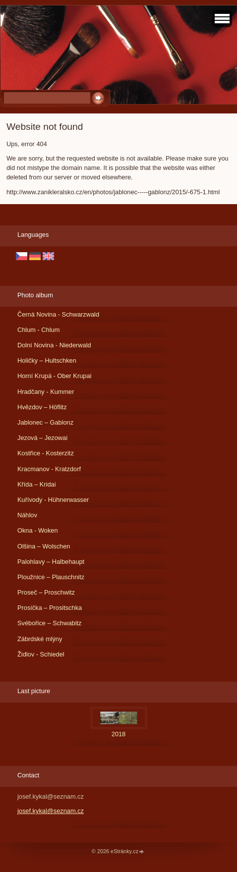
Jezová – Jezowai (42, 437)
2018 (118, 734)
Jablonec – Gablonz (45, 422)
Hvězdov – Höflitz (42, 407)
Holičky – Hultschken (46, 360)
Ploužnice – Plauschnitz (50, 577)
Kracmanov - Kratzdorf (49, 469)
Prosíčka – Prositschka (49, 607)
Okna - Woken (37, 530)
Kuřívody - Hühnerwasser (53, 499)
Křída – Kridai (36, 484)
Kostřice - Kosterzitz (45, 453)
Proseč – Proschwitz (46, 592)
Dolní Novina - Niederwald (54, 345)
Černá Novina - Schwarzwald (58, 314)
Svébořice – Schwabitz (49, 623)
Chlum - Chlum (38, 329)
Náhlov (27, 515)
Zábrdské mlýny (39, 639)
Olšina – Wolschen (43, 546)
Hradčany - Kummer (45, 391)
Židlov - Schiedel (40, 654)
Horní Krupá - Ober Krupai (54, 376)
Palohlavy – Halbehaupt (50, 561)
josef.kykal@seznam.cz (50, 811)
